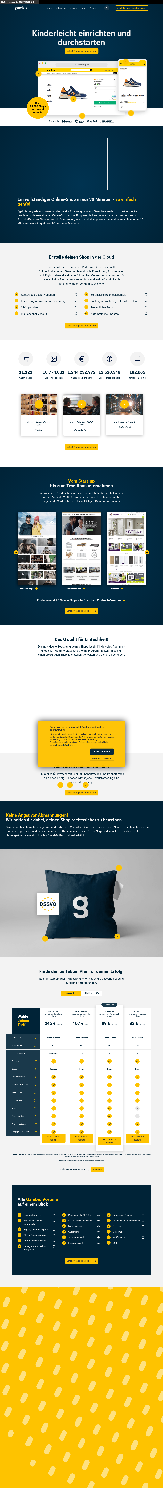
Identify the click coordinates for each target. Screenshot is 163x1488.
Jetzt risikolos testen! (54, 1138)
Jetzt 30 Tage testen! (132, 8)
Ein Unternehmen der (17, 2)
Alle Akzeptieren (102, 751)
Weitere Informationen (102, 758)
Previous (16, 552)
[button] (50, 8)
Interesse (97, 1169)
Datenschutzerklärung (65, 745)
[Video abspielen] (39, 404)
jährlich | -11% (92, 993)
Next (147, 552)
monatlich (71, 993)
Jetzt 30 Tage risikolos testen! (81, 51)
